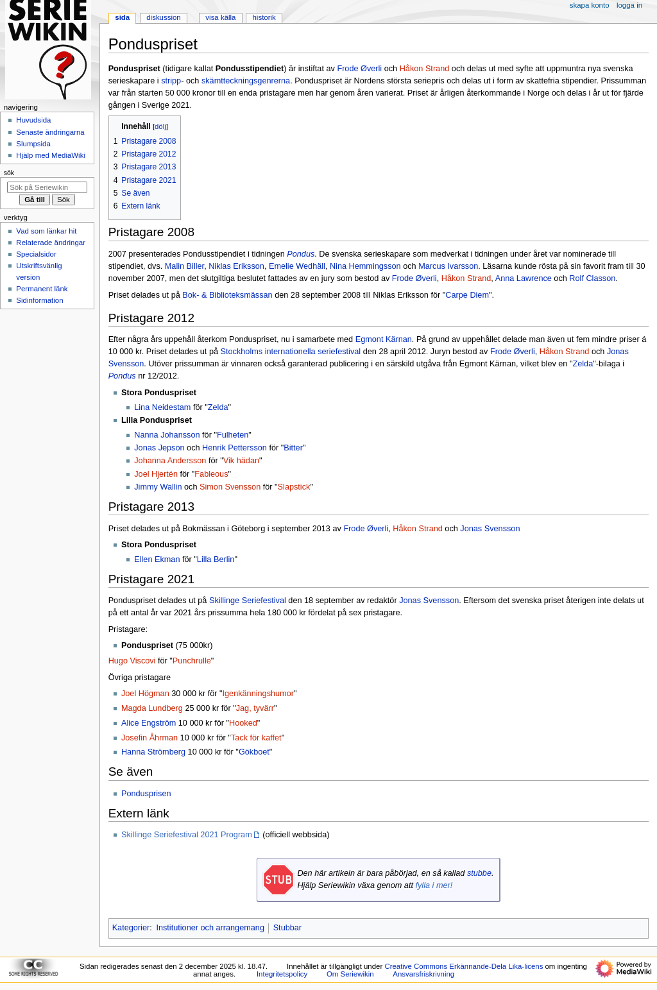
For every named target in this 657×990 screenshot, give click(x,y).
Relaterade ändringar (50, 242)
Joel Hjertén (156, 474)
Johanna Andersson (170, 460)
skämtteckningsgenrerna (245, 80)
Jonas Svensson (490, 528)
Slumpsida (33, 144)
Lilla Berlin (216, 559)
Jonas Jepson (159, 447)
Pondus (300, 254)
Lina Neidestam (162, 407)
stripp (171, 80)
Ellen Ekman (157, 559)
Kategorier (131, 927)
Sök (9, 172)
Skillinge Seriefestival (247, 600)
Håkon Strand (425, 68)
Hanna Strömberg (153, 751)
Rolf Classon (592, 278)
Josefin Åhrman (149, 737)
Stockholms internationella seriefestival (291, 351)
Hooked (243, 723)
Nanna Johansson (167, 435)
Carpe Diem (467, 295)
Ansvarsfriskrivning (423, 974)
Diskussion (163, 17)
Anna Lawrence (523, 278)
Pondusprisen (146, 793)
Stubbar (287, 927)
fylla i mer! (433, 885)
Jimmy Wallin (158, 486)
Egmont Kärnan (383, 339)
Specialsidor (36, 254)
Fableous (211, 474)
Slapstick (294, 486)
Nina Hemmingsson (365, 266)
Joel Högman (145, 693)
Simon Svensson (230, 486)
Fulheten (232, 435)
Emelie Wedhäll (297, 266)
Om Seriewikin (350, 974)
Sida (122, 17)
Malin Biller (184, 266)
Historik (264, 17)
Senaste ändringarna (50, 132)
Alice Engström (148, 723)
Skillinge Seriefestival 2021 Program (186, 834)
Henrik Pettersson (234, 447)
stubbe (479, 873)
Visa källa (220, 17)
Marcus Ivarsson (448, 266)
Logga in (629, 5)
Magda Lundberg (152, 708)
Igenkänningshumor (258, 693)
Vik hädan (241, 460)
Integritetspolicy (282, 974)
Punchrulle (192, 660)
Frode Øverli (359, 68)
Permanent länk (41, 289)
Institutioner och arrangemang (210, 927)
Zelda (582, 363)
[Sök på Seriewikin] (47, 187)
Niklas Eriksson (236, 266)
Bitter (293, 447)
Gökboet (254, 751)
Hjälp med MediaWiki (50, 155)
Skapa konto (590, 5)
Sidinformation (39, 300)
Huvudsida (33, 120)
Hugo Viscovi (132, 660)
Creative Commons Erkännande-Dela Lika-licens (463, 966)
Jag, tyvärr (255, 708)
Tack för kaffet (256, 737)
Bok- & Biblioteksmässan (227, 295)
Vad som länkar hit (46, 231)
